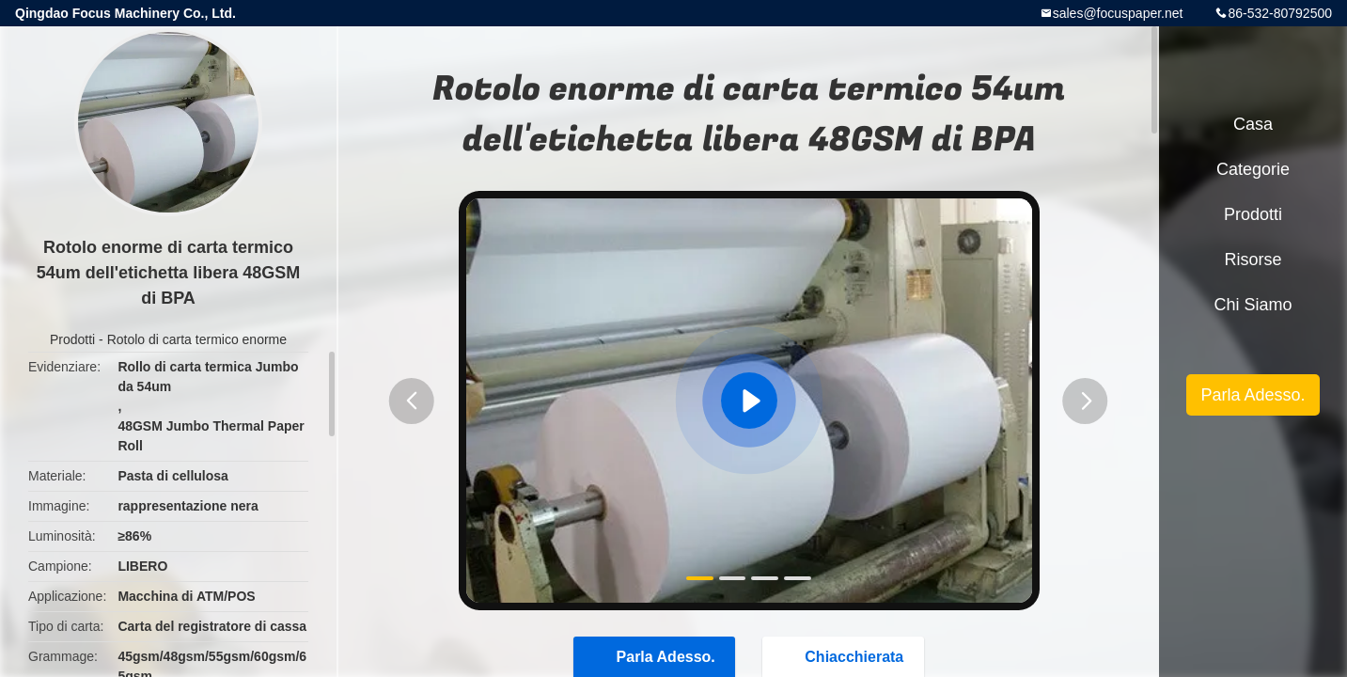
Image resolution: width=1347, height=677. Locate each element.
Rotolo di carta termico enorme (197, 339)
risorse (1252, 259)
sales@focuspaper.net (1118, 13)
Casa (1253, 124)
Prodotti (72, 339)
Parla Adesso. (1252, 395)
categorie (1253, 169)
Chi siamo (1253, 304)
